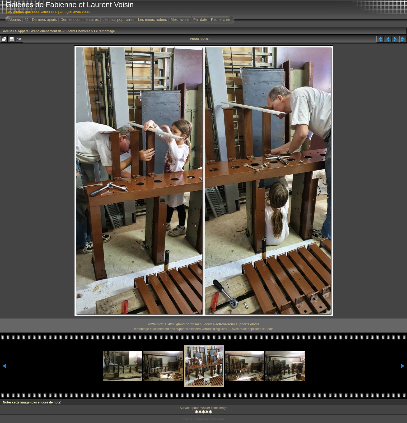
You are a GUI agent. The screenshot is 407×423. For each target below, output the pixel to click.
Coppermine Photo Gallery (210, 419)
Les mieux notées (152, 19)
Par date (200, 19)
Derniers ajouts (44, 19)
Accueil (8, 31)
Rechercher (220, 19)
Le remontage (104, 31)
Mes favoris (180, 19)
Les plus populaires (118, 19)
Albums (14, 19)
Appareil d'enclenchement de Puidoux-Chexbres (54, 31)
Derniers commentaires (79, 19)
